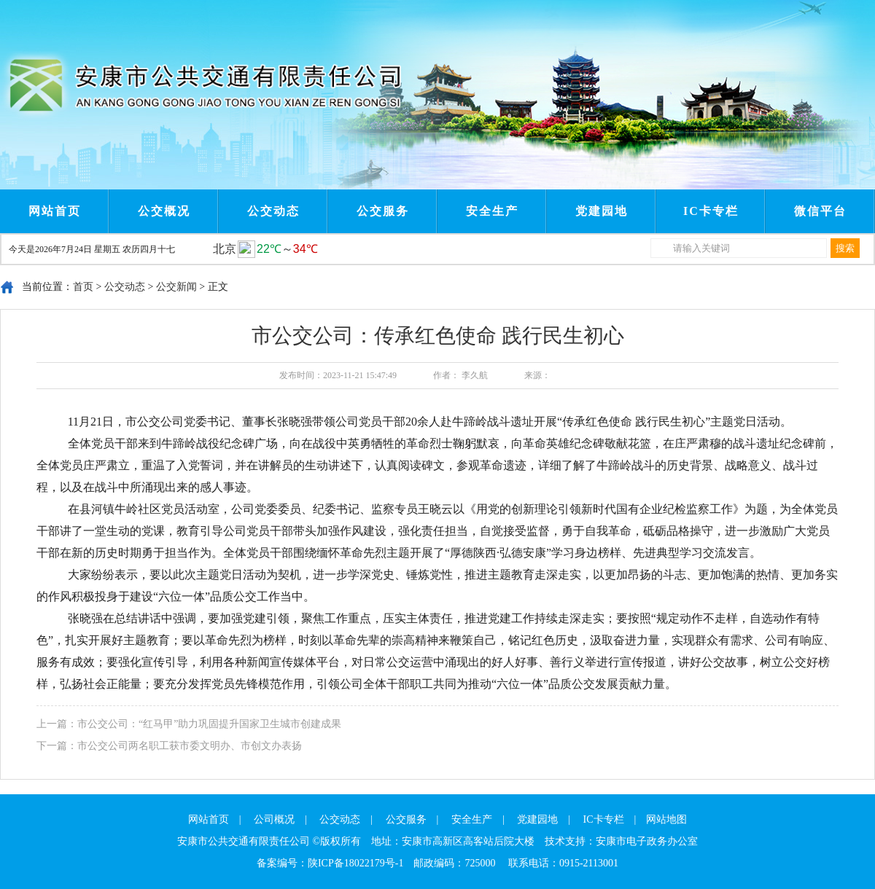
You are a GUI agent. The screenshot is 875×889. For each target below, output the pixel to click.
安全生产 (492, 211)
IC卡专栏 (711, 211)
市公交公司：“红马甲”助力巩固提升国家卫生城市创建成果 (209, 723)
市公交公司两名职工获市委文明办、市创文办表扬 (189, 745)
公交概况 (164, 211)
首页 (83, 286)
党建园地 (601, 211)
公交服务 (383, 211)
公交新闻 (176, 286)
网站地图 (666, 819)
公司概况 (274, 819)
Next (319, 13)
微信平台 (820, 211)
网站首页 (54, 211)
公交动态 (273, 211)
